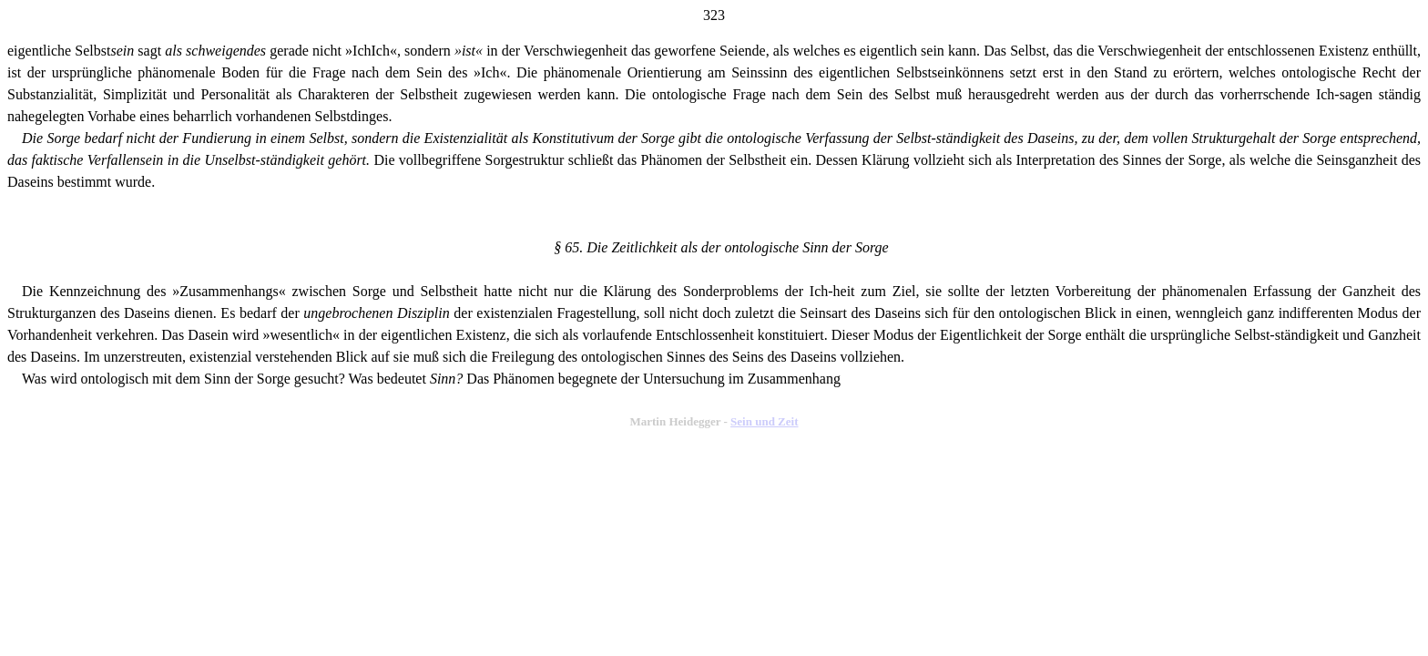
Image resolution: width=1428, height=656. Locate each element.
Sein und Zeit (764, 421)
